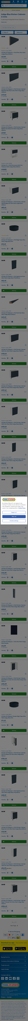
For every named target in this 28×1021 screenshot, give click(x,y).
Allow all (14, 516)
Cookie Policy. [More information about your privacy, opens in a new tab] (22, 508)
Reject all (14, 512)
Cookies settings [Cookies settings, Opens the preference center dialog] (14, 520)
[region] (14, 510)
